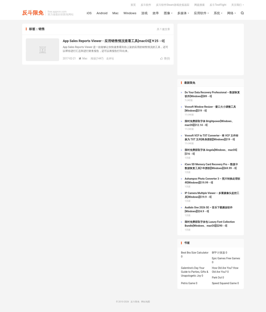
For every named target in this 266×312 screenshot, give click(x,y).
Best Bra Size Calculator (195, 252)
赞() (165, 58)
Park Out (217, 277)
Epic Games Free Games (226, 258)
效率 (156, 13)
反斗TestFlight (218, 4)
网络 (230, 13)
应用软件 (200, 13)
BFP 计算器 (218, 252)
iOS (89, 13)
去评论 (110, 58)
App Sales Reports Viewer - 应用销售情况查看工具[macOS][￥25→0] (114, 41)
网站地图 (145, 301)
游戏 (144, 13)
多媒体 (182, 13)
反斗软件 (146, 4)
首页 (133, 4)
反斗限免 (33, 13)
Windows (130, 13)
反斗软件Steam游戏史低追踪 (172, 4)
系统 (217, 13)
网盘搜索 (199, 4)
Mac (115, 13)
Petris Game (188, 283)
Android (101, 13)
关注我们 (236, 4)
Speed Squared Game (224, 283)
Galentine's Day (190, 267)
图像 (167, 13)
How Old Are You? (222, 267)
